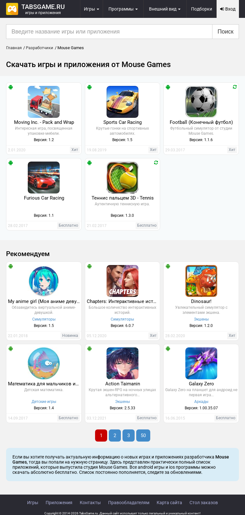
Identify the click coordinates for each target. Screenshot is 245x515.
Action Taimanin (122, 384)
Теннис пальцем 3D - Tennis (123, 198)
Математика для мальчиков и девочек (44, 384)
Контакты (90, 502)
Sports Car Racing (122, 122)
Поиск (226, 31)
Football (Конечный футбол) (201, 122)
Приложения (59, 502)
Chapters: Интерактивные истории (123, 301)
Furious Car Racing (44, 198)
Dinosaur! (201, 301)
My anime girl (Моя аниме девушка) (44, 301)
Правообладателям (128, 502)
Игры (32, 502)
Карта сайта (169, 502)
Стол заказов (203, 502)
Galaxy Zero (201, 384)
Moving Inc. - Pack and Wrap (44, 122)
